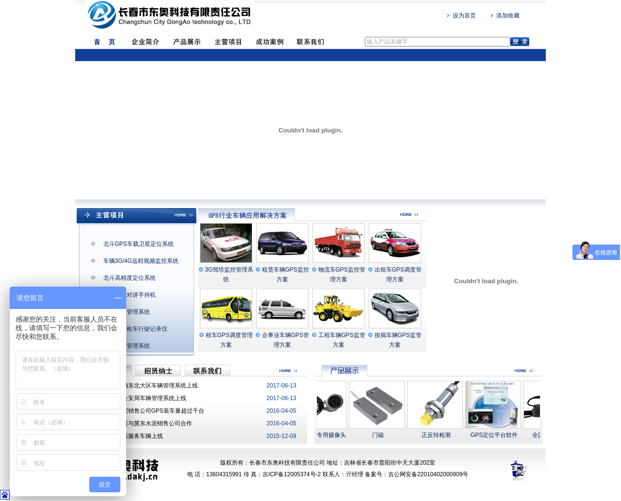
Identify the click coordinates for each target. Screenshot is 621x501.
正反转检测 (439, 435)
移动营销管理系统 (126, 345)
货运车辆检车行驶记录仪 (135, 328)
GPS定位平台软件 (497, 435)
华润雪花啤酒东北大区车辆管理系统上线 (145, 385)
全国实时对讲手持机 (129, 294)
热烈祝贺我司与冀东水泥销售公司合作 (142, 423)
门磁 (381, 435)
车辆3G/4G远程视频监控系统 (141, 261)
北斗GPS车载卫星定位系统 (138, 244)
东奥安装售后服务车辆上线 (128, 436)
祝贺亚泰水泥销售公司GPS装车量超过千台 (148, 410)
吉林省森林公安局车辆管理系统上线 (139, 398)
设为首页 (464, 15)
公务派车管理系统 (126, 311)
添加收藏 (508, 15)
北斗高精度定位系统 (129, 278)
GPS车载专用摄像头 (322, 435)
